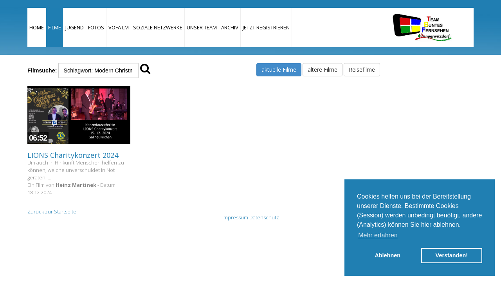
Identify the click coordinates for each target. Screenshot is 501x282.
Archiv (229, 27)
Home (36, 27)
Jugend (74, 27)
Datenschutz (264, 217)
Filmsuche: (42, 70)
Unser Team (202, 27)
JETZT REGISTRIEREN (266, 27)
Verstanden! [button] (452, 255)
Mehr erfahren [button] (378, 235)
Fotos (96, 27)
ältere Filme (322, 69)
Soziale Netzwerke (157, 27)
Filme (54, 27)
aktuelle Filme (278, 69)
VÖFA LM (118, 27)
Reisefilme (362, 69)
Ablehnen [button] (387, 255)
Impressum (235, 217)
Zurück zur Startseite (51, 211)
